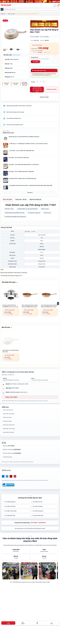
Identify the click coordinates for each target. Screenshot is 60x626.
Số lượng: (33, 81)
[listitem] (10, 571)
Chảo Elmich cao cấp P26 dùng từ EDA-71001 (11, 351)
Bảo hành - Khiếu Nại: (11, 449)
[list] (30, 571)
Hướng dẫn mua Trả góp (9, 428)
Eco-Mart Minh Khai (38, 516)
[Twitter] (7, 476)
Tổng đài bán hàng (7, 457)
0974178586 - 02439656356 (38, 523)
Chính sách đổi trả (7, 417)
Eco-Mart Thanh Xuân (11, 511)
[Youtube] (11, 476)
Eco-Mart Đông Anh (10, 502)
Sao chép (33, 231)
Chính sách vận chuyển (8, 414)
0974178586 (35, 61)
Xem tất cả (30, 192)
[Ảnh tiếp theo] (56, 571)
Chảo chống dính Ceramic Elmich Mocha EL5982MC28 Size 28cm (30, 306)
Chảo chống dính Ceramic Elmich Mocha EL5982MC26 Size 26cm (49, 306)
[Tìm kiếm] (5, 9)
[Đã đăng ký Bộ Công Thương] (8, 485)
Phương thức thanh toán (9, 425)
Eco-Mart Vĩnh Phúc (10, 506)
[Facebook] (3, 476)
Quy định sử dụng (7, 421)
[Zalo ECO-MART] (37, 623)
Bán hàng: (8, 446)
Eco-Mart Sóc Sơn (37, 502)
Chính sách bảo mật (8, 410)
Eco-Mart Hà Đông (38, 506)
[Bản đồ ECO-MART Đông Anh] (52, 623)
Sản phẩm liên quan (9, 282)
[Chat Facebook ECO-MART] (23, 623)
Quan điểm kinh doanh (8, 432)
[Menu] (2, 9)
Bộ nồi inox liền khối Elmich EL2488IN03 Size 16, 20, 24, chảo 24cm (11, 306)
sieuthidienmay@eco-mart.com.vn (18, 392)
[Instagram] (15, 476)
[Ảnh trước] (4, 571)
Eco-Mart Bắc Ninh (10, 516)
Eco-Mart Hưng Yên (38, 511)
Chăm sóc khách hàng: (12, 453)
